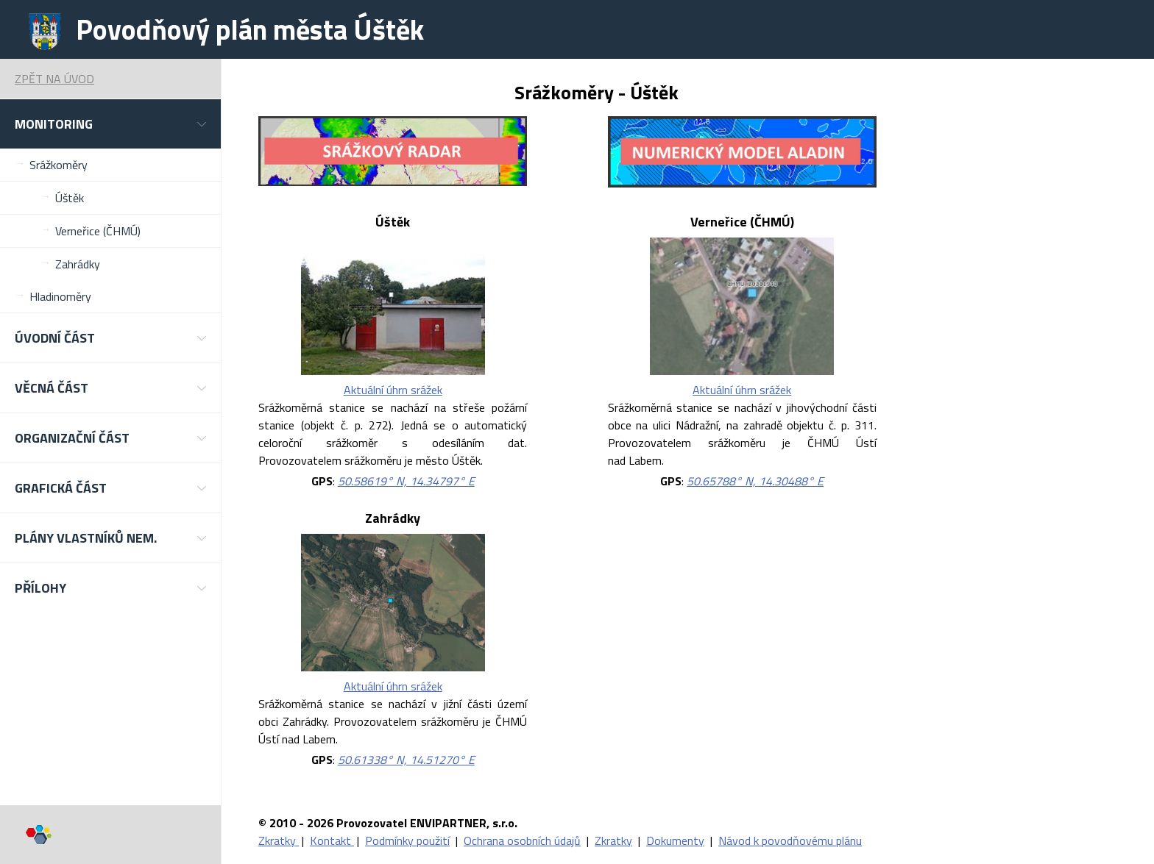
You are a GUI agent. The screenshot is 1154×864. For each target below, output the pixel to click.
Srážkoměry (58, 165)
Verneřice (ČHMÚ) (98, 231)
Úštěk (69, 198)
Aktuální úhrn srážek (393, 390)
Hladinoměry (60, 296)
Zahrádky (77, 264)
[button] (110, 124)
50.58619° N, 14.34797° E (406, 481)
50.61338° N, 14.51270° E (406, 759)
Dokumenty (675, 840)
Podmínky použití (407, 840)
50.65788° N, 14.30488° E (755, 481)
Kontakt (332, 840)
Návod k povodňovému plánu (790, 840)
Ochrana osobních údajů (522, 840)
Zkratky (278, 840)
